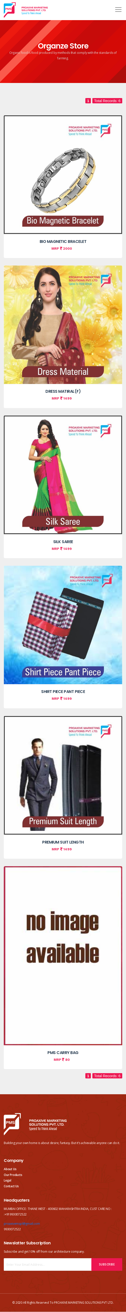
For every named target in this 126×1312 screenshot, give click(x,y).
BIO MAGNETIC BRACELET (63, 241)
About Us (10, 1169)
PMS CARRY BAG (63, 1053)
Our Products (13, 1175)
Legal (7, 1180)
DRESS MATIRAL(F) (63, 391)
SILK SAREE (63, 542)
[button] (117, 7)
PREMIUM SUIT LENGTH (63, 842)
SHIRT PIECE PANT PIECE (63, 691)
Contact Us (11, 1186)
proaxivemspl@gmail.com (22, 1223)
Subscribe (107, 1264)
